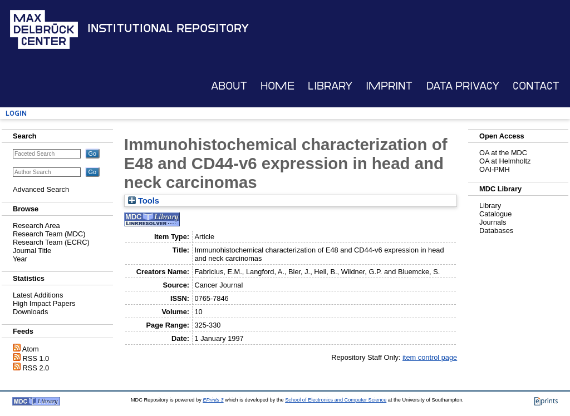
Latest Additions (38, 295)
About (229, 86)
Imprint (389, 86)
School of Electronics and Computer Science (335, 400)
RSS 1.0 (36, 358)
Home (277, 86)
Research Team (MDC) (49, 234)
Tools (143, 200)
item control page (429, 357)
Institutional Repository (168, 28)
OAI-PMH (494, 169)
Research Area (36, 225)
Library (330, 86)
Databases (496, 230)
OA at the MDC (503, 152)
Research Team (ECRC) (51, 242)
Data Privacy (462, 86)
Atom (30, 349)
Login (16, 113)
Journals (492, 222)
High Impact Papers (44, 303)
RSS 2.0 (36, 368)
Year (20, 259)
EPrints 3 (213, 400)
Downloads (30, 312)
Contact (536, 86)
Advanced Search (41, 189)
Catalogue (495, 214)
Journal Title (32, 250)
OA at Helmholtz (504, 161)
